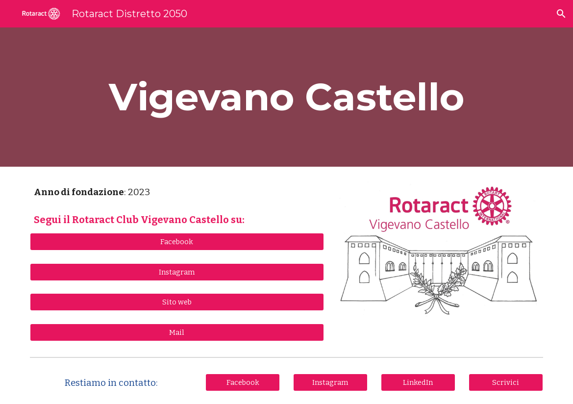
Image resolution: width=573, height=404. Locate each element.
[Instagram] (176, 271)
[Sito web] (176, 302)
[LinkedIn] (418, 382)
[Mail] (176, 332)
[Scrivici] (506, 382)
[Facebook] (176, 241)
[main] (286, 97)
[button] (561, 13)
